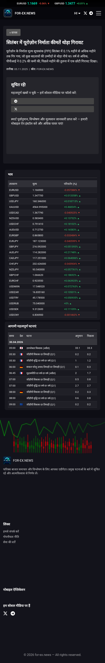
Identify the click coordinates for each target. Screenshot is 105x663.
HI (77, 13)
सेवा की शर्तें (9, 542)
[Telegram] (91, 13)
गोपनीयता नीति (11, 537)
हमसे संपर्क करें (11, 531)
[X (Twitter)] (85, 13)
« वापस (13, 32)
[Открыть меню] (98, 13)
